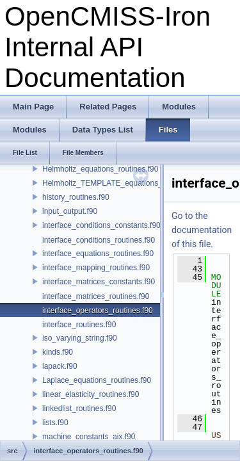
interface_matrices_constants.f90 (98, 281)
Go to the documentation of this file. (202, 230)
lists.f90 (55, 422)
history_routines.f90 (75, 197)
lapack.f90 (59, 366)
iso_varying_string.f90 (79, 338)
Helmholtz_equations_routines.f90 (100, 169)
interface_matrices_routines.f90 (95, 296)
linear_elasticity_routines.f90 (90, 394)
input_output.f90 (69, 211)
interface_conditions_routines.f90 (98, 240)
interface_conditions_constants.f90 (101, 225)
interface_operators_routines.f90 (97, 310)
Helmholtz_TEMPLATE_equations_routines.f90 (122, 183)
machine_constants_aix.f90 (88, 436)
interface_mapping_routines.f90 (96, 267)
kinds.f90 (57, 352)
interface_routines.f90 (79, 324)
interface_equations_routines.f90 (98, 253)
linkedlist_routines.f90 (79, 408)
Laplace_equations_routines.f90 (96, 380)
